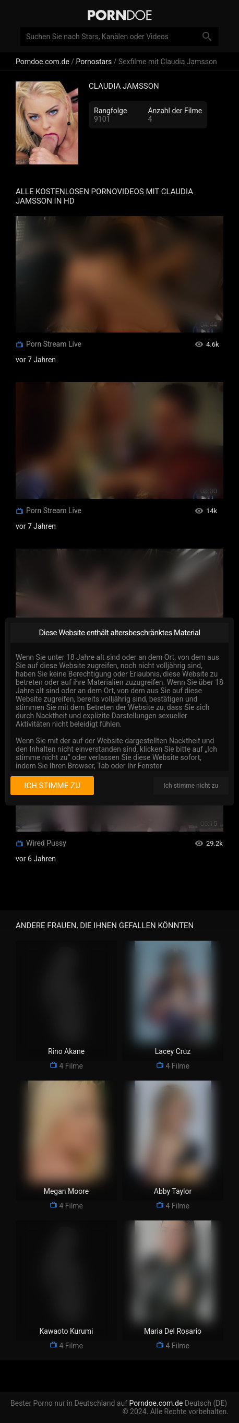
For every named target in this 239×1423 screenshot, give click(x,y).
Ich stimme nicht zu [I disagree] (191, 785)
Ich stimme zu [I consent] (52, 785)
